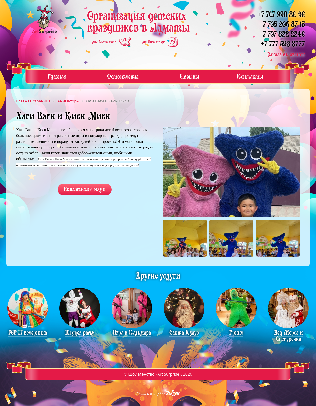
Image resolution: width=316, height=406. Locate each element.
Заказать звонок (286, 54)
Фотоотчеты (123, 76)
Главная (57, 76)
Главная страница (33, 101)
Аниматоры (68, 101)
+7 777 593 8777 (283, 44)
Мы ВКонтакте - (112, 42)
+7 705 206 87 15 (282, 24)
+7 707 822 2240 (282, 34)
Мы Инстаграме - (160, 42)
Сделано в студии (158, 393)
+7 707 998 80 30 (281, 14)
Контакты (250, 76)
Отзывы (189, 76)
